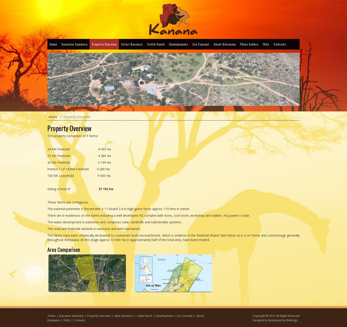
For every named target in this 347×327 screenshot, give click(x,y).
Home (53, 44)
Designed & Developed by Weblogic (275, 320)
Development (164, 316)
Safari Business (132, 44)
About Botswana (225, 44)
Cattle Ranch (156, 44)
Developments (178, 44)
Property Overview (104, 44)
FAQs (266, 44)
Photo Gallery (249, 44)
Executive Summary (74, 44)
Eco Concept (201, 44)
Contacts (280, 44)
